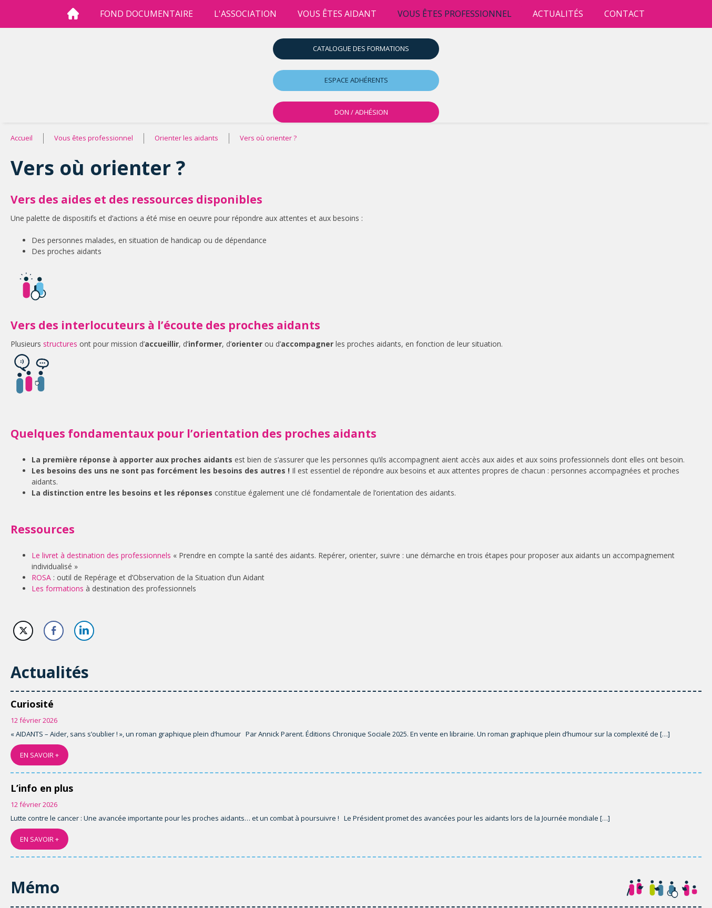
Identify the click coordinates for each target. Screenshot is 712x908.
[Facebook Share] (54, 631)
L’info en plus (42, 788)
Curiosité (32, 704)
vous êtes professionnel (455, 13)
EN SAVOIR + (39, 755)
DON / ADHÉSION (361, 112)
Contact (624, 13)
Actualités (558, 13)
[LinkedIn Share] (84, 631)
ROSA (41, 577)
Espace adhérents (356, 80)
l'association (245, 13)
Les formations (58, 588)
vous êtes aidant (337, 13)
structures (60, 344)
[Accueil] (73, 14)
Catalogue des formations (361, 48)
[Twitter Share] (23, 631)
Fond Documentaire (146, 13)
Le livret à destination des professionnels (101, 555)
